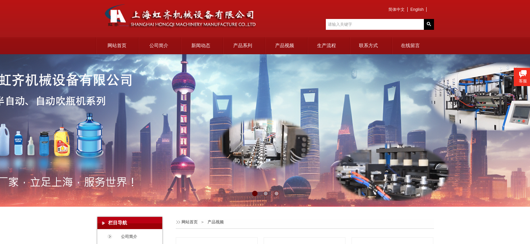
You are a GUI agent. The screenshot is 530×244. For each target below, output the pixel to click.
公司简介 (158, 45)
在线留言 (410, 45)
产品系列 (242, 45)
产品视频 (284, 45)
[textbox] (375, 24)
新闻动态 (200, 45)
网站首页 (116, 45)
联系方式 (368, 45)
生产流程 (326, 45)
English (417, 9)
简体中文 (396, 9)
